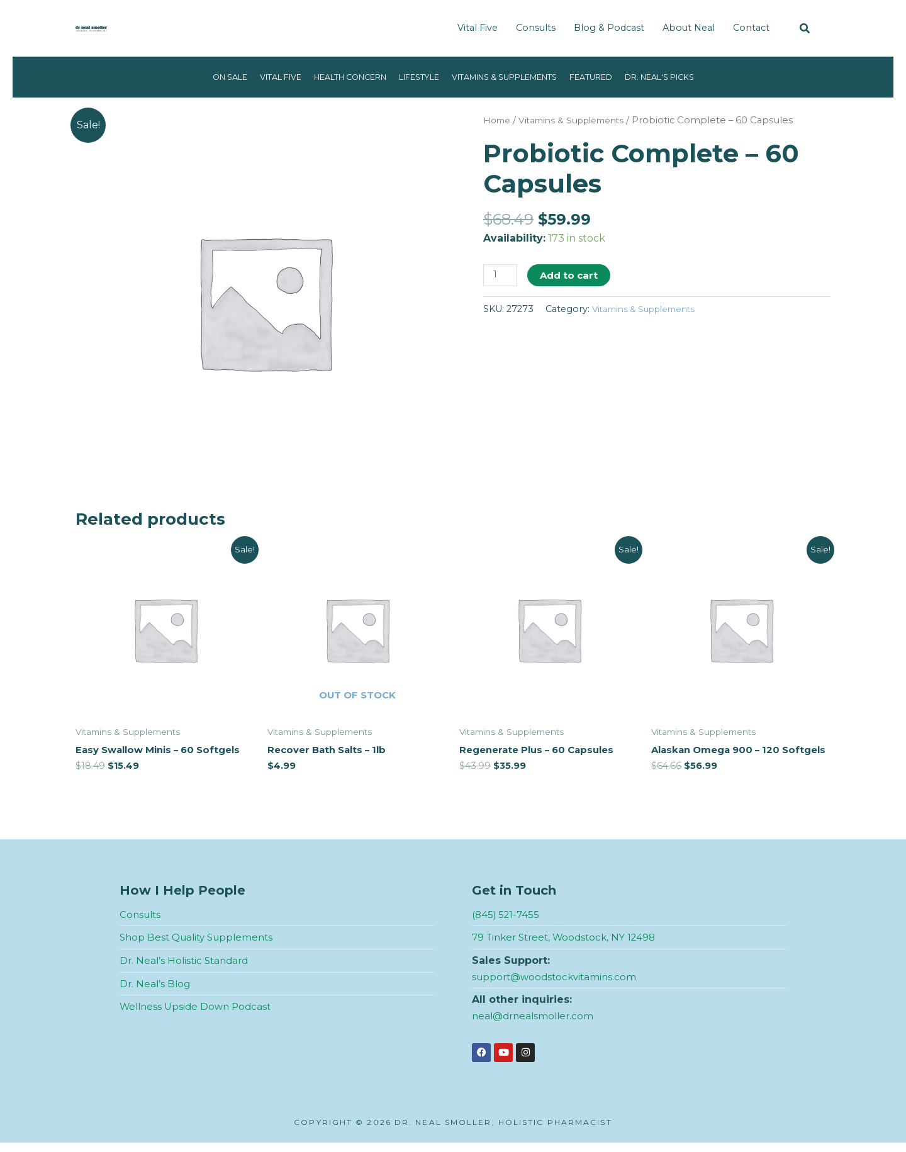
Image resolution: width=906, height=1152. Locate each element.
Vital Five (477, 27)
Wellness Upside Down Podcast (199, 1016)
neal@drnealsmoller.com (536, 1025)
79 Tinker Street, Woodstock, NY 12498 (569, 947)
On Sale (197, 77)
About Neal (689, 27)
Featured (611, 77)
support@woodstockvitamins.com (558, 986)
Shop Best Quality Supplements (201, 947)
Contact (751, 27)
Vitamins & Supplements (512, 77)
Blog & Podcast (609, 27)
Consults (536, 27)
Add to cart (571, 275)
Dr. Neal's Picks (689, 77)
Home (498, 120)
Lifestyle (413, 77)
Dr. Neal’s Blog (156, 993)
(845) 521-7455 (507, 924)
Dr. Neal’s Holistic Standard (187, 970)
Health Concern (334, 77)
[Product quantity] (501, 276)
